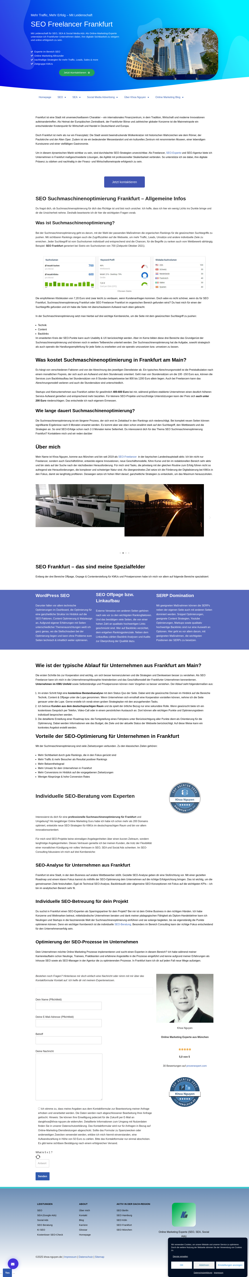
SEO (61, 97)
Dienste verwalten (180, 1256)
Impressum (218, 1273)
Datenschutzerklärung (203, 1273)
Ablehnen (204, 1265)
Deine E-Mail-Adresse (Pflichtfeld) (69, 1020)
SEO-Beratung (122, 924)
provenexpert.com (196, 1065)
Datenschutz (86, 1257)
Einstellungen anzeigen (230, 1265)
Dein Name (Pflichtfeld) (69, 1002)
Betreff (69, 1037)
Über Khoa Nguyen (136, 97)
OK (181, 1265)
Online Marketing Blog (169, 97)
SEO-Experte (173, 152)
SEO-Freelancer (127, 456)
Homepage (45, 97)
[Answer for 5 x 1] (42, 1163)
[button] (39, 517)
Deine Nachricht (69, 1075)
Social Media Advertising (102, 97)
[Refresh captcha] (94, 1156)
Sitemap (99, 1257)
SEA (76, 97)
